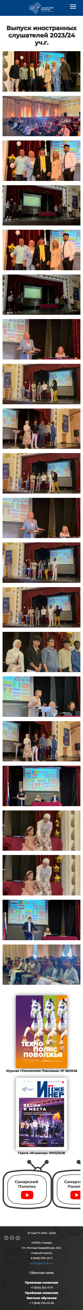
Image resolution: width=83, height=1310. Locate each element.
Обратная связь (41, 1273)
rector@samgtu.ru (41, 1263)
